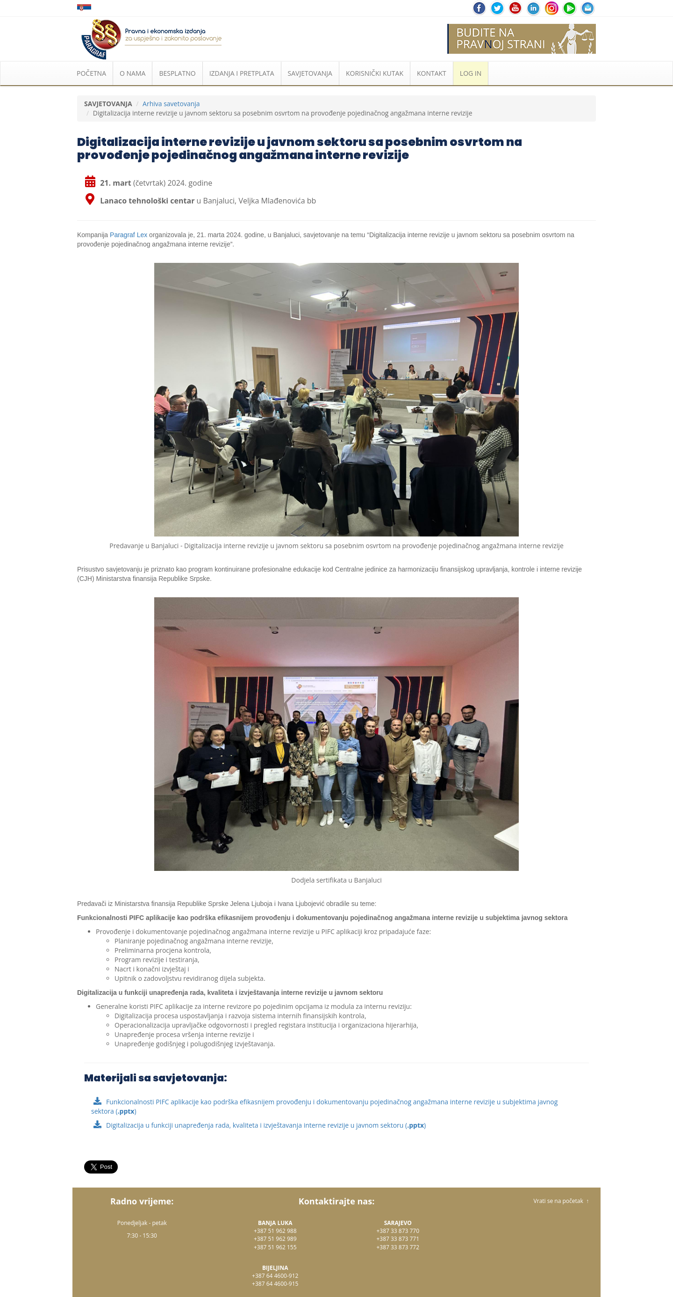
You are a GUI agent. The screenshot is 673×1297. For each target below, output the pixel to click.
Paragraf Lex (128, 235)
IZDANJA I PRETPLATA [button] (241, 73)
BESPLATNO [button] (177, 73)
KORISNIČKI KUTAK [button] (374, 73)
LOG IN (470, 73)
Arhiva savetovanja (171, 103)
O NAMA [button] (132, 73)
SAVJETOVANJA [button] (310, 73)
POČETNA (91, 73)
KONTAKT (431, 73)
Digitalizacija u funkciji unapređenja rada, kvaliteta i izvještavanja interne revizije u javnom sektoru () (266, 1125)
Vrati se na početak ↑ (561, 1201)
